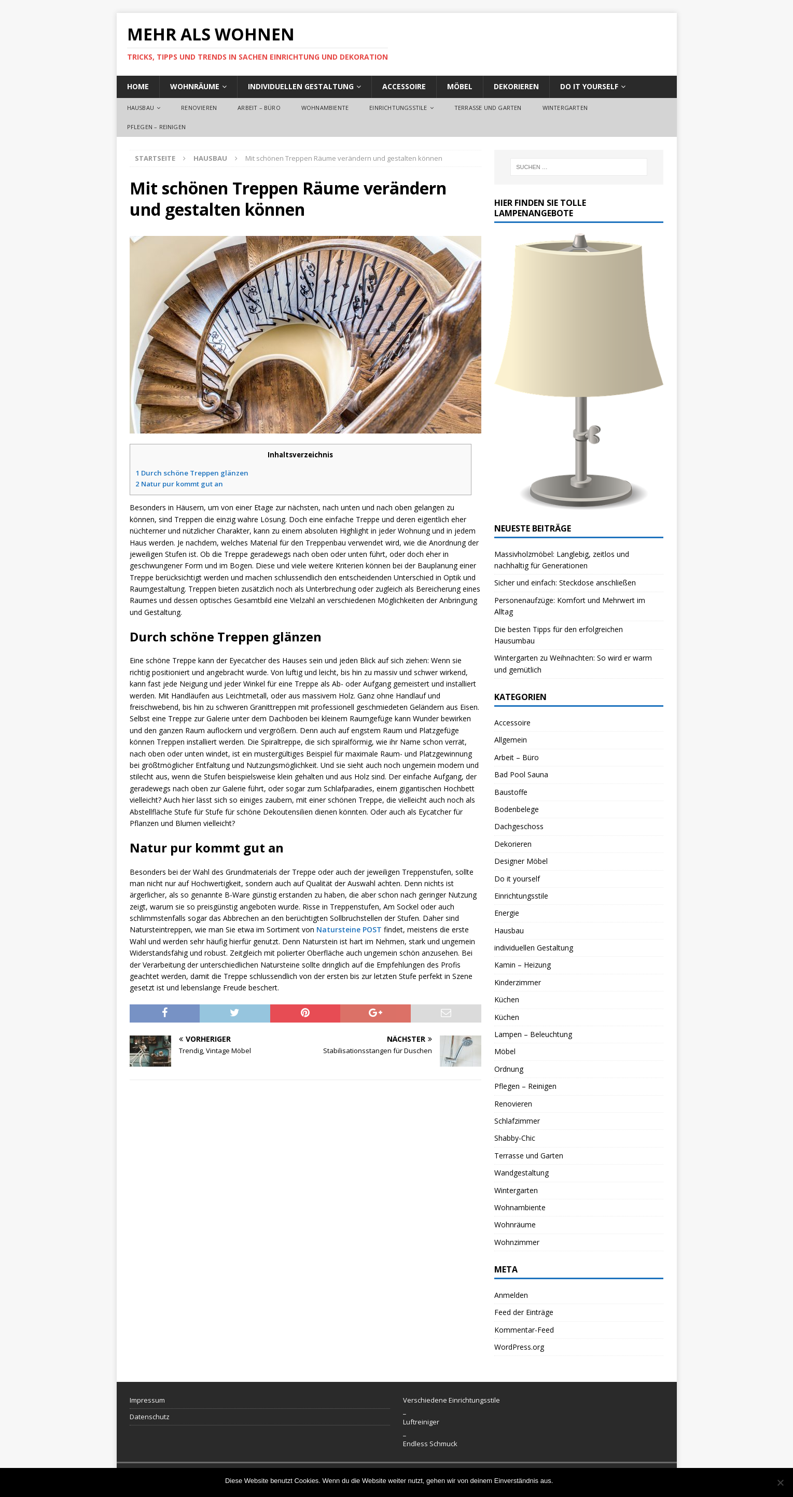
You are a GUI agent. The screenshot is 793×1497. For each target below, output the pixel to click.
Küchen (506, 999)
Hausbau (140, 107)
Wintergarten (565, 107)
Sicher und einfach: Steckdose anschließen (565, 582)
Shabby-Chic (514, 1138)
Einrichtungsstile (398, 107)
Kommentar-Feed (524, 1330)
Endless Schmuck (430, 1443)
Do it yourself (589, 86)
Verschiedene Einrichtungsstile (451, 1400)
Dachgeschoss (519, 826)
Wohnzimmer (516, 1242)
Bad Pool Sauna (521, 774)
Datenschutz (150, 1416)
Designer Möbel (521, 861)
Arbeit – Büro (259, 107)
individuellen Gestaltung (301, 86)
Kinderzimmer (517, 982)
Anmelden (511, 1295)
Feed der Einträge (523, 1312)
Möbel (459, 86)
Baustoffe (510, 792)
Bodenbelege (516, 809)
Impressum (147, 1400)
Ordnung (508, 1069)
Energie (506, 913)
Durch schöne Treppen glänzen (191, 473)
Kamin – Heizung (522, 965)
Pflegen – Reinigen (156, 127)
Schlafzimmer (517, 1121)
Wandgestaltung (521, 1173)
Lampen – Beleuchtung (533, 1034)
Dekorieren (516, 86)
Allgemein (510, 740)
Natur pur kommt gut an (179, 483)
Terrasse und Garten (488, 107)
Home (138, 86)
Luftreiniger (421, 1421)
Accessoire (404, 86)
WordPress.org (519, 1347)
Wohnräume (194, 86)
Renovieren (199, 107)
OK (563, 1481)
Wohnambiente (325, 107)
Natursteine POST (349, 929)
